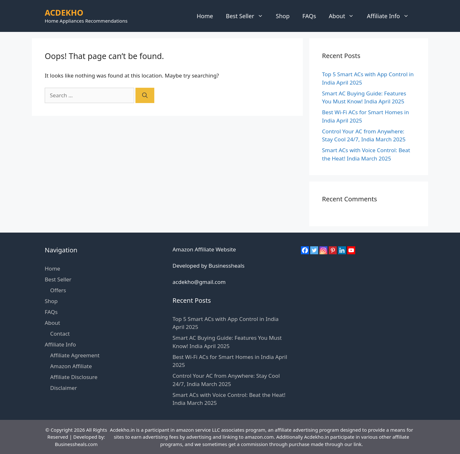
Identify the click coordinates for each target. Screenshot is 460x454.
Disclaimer (63, 387)
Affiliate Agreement (75, 355)
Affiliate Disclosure (73, 377)
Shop (283, 16)
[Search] (144, 95)
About (344, 16)
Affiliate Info (391, 16)
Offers (58, 290)
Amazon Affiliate (71, 366)
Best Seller (248, 16)
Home (205, 16)
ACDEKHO (64, 12)
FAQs (309, 16)
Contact (60, 333)
